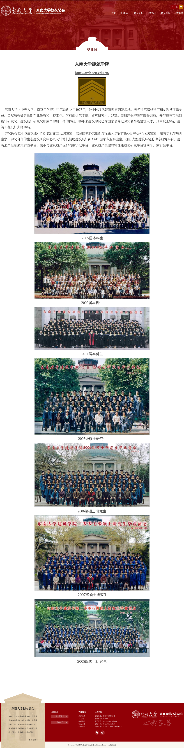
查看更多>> (33, 740)
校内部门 (60, 722)
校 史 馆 (81, 718)
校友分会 (152, 13)
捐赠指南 (82, 726)
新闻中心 (124, 13)
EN (177, 7)
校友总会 (138, 13)
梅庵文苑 (82, 721)
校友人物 (165, 13)
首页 (113, 13)
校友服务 (178, 13)
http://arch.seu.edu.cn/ (92, 73)
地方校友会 (60, 716)
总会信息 (82, 716)
